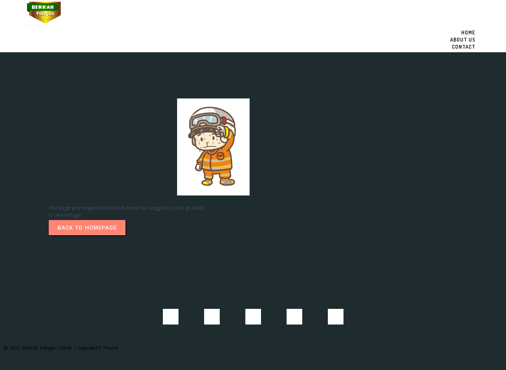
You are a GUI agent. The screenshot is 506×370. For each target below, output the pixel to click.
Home (468, 33)
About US (462, 40)
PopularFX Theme (98, 347)
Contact (463, 47)
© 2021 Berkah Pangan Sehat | (41, 347)
